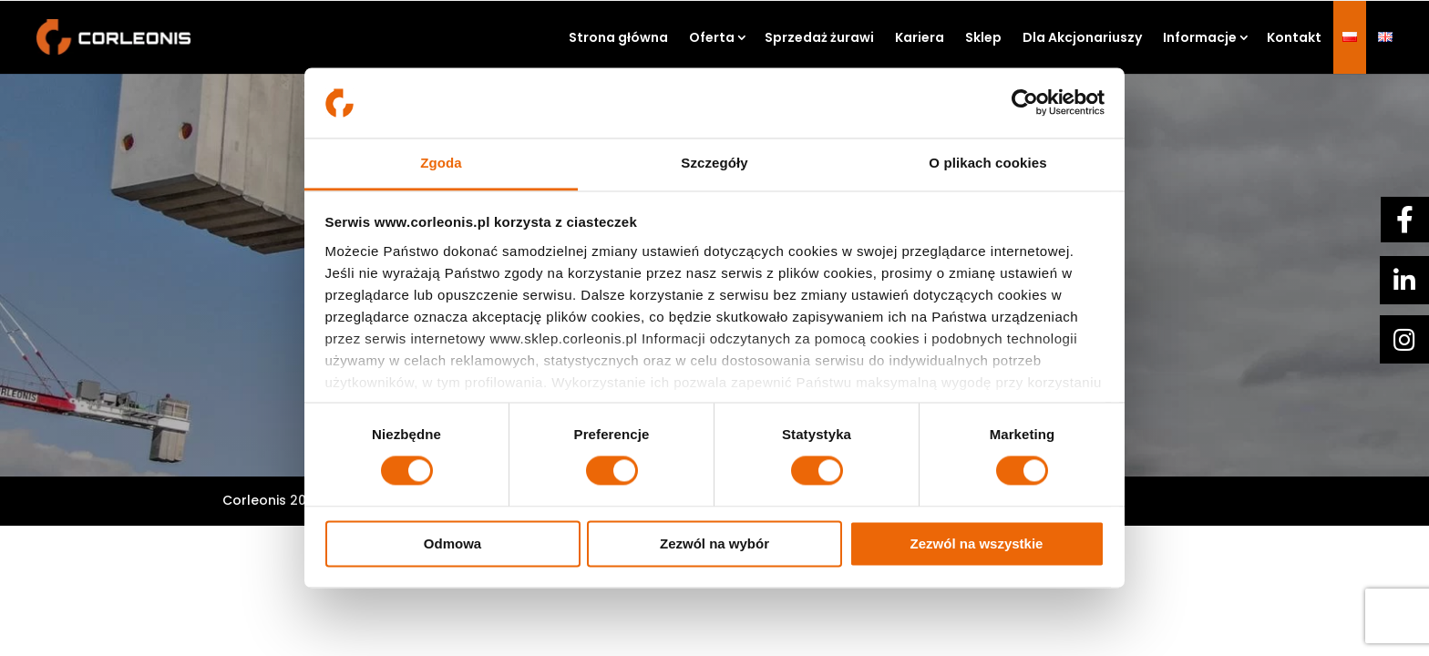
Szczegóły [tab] (714, 162)
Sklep (983, 37)
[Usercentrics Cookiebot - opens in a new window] (1025, 103)
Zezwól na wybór (714, 543)
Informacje (1200, 37)
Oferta (712, 37)
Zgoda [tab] (441, 162)
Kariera (919, 37)
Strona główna (618, 37)
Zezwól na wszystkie (976, 543)
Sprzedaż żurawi (819, 37)
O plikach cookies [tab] (987, 162)
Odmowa (452, 543)
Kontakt (1294, 37)
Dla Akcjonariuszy (1082, 37)
